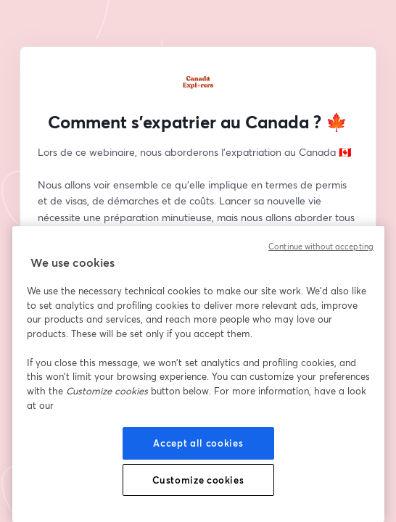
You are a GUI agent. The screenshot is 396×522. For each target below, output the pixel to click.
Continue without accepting (321, 246)
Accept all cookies (198, 443)
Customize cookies (198, 479)
